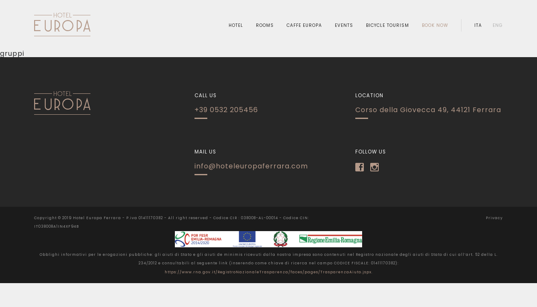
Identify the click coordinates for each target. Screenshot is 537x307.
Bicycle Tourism (387, 25)
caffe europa (304, 25)
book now (435, 25)
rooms (265, 25)
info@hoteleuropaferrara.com (251, 166)
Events (344, 25)
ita (478, 25)
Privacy (494, 217)
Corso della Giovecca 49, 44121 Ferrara (428, 110)
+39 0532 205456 (226, 110)
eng (498, 25)
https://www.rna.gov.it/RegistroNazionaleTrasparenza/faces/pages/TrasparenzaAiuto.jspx (268, 272)
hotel (236, 25)
